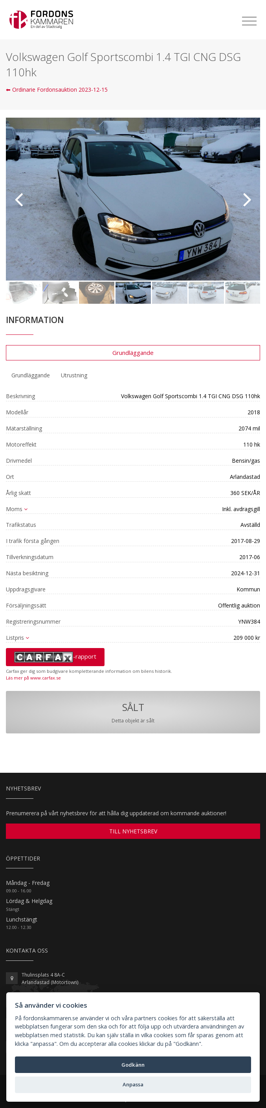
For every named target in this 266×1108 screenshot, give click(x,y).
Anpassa (133, 1084)
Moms (17, 509)
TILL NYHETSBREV (133, 831)
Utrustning (74, 375)
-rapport (55, 657)
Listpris (17, 637)
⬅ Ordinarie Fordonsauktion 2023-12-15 (57, 89)
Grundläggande (133, 352)
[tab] (30, 375)
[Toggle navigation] (249, 21)
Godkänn (133, 1064)
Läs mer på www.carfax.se (33, 678)
